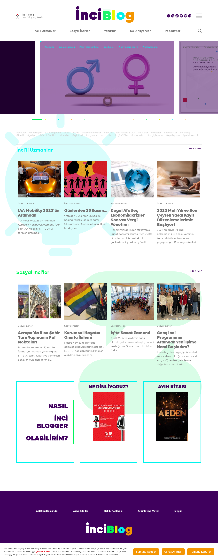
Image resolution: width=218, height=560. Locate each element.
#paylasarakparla (128, 47)
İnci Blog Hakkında (47, 511)
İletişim (178, 511)
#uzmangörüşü (67, 47)
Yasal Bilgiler (80, 511)
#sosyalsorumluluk (89, 47)
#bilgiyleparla (150, 47)
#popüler (49, 47)
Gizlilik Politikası (113, 511)
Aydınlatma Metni (148, 511)
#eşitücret (109, 47)
